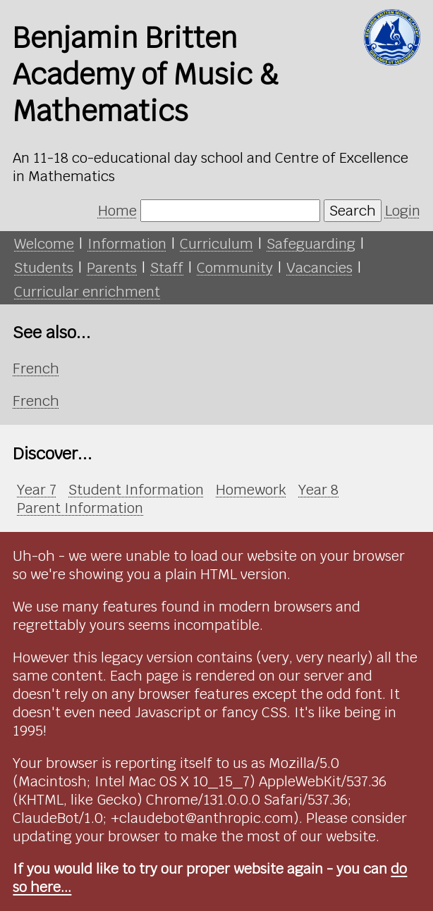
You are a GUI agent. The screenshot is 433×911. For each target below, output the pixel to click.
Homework (251, 490)
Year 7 (36, 490)
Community (235, 268)
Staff (166, 268)
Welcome (44, 244)
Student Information (136, 490)
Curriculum (216, 244)
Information (126, 244)
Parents (112, 268)
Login (402, 211)
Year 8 (318, 490)
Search (352, 211)
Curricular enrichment (87, 292)
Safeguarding (311, 244)
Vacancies (319, 268)
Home (117, 211)
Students (43, 268)
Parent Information (80, 508)
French (36, 368)
